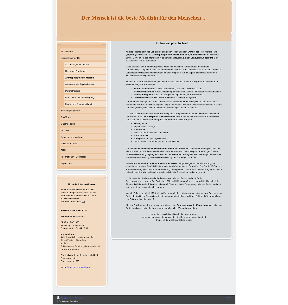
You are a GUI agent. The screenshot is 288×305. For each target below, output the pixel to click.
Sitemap (79, 298)
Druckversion (65, 298)
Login (228, 297)
